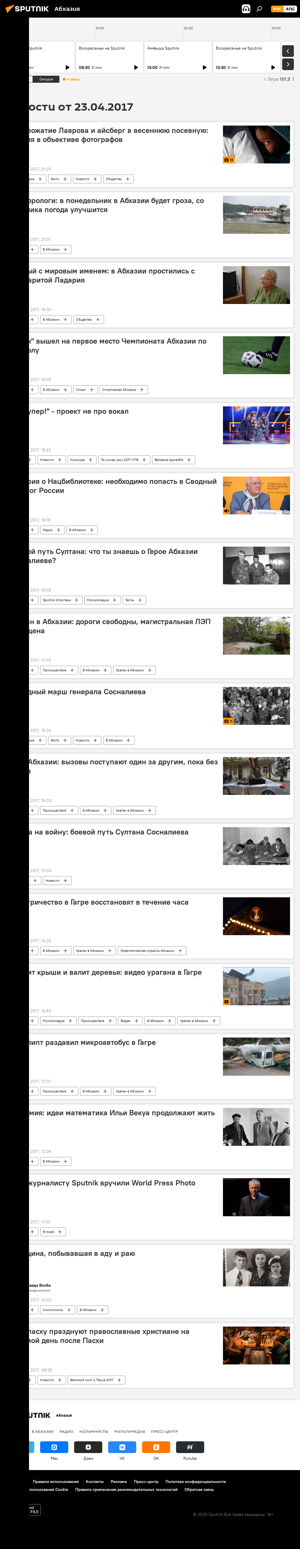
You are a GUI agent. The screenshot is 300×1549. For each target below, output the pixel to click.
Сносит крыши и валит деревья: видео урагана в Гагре (106, 972)
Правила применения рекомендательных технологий (126, 1489)
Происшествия (54, 670)
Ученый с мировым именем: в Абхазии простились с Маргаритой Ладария (102, 275)
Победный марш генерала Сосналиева (78, 691)
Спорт (81, 389)
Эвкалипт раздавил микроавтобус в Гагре (83, 1042)
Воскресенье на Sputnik (102, 48)
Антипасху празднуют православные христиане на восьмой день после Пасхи (100, 1336)
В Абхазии (51, 249)
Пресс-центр (164, 1431)
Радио (48, 530)
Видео (126, 1020)
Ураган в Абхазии (130, 670)
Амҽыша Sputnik (26, 48)
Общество (114, 179)
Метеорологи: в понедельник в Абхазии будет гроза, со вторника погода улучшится (107, 205)
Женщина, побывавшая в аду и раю (72, 1253)
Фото (55, 179)
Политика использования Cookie (37, 1489)
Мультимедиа (23, 179)
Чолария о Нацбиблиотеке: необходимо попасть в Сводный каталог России (113, 486)
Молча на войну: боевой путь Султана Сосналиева (99, 832)
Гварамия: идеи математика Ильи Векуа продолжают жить (112, 1112)
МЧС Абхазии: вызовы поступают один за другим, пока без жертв (114, 766)
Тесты (129, 600)
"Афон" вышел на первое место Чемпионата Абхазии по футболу (108, 345)
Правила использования (56, 1481)
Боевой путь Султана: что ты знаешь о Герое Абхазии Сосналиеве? (104, 556)
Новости (82, 179)
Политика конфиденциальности (196, 1481)
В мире (18, 459)
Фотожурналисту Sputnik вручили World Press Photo (102, 1182)
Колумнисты (53, 1310)
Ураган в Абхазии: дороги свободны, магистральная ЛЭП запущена (110, 626)
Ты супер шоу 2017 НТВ (119, 459)
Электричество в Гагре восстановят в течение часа (99, 902)
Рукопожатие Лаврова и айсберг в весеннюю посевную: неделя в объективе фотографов (109, 135)
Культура (77, 459)
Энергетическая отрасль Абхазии (147, 950)
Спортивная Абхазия (119, 389)
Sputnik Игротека (57, 600)
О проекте (16, 1481)
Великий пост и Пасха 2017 (91, 1380)
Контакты (95, 1481)
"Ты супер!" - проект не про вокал (69, 411)
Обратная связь (199, 1489)
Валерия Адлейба (169, 459)
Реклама (119, 1481)
